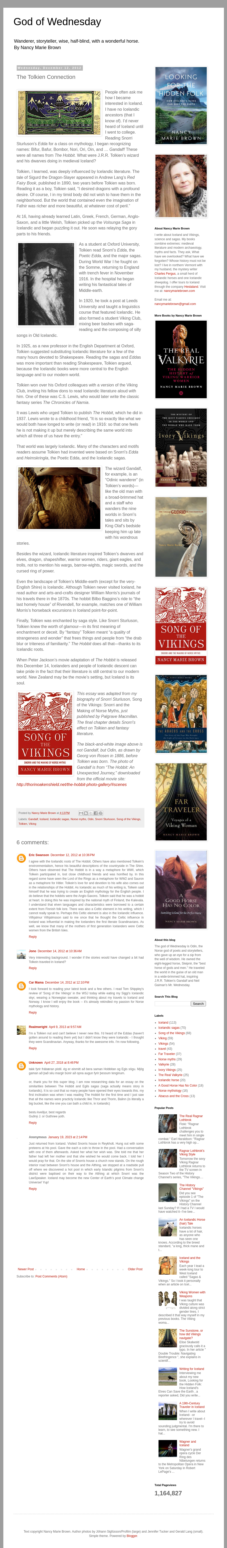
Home (81, 1269)
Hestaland (191, 287)
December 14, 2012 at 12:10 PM (67, 982)
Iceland (44, 819)
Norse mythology (170, 1090)
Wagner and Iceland (187, 1443)
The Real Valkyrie (171, 1075)
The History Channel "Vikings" (191, 1187)
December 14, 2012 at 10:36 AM (60, 951)
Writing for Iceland (191, 1369)
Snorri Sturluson (105, 819)
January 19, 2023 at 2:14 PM (67, 1137)
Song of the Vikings (128, 819)
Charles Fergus (165, 273)
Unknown (36, 1062)
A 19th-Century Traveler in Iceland (191, 1405)
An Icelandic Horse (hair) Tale (192, 1221)
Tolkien (23, 823)
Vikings (163, 1043)
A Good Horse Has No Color (178, 1085)
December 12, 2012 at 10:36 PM (73, 855)
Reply (33, 937)
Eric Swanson (39, 855)
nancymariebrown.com (179, 291)
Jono (32, 951)
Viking (32, 823)
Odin (91, 819)
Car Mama (36, 982)
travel (162, 1049)
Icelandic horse (169, 1080)
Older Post (135, 1269)
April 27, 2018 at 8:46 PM (61, 1062)
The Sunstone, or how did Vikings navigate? (191, 1334)
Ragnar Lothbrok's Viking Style (191, 1152)
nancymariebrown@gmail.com (175, 304)
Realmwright (38, 1027)
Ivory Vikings (167, 1070)
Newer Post (26, 1269)
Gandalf (33, 819)
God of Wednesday (57, 21)
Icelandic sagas (59, 819)
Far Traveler (167, 1054)
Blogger (132, 1536)
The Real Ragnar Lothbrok (191, 1117)
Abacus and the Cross (174, 1096)
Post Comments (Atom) (51, 1276)
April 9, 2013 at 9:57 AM (65, 1027)
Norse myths (78, 819)
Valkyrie (164, 1064)
